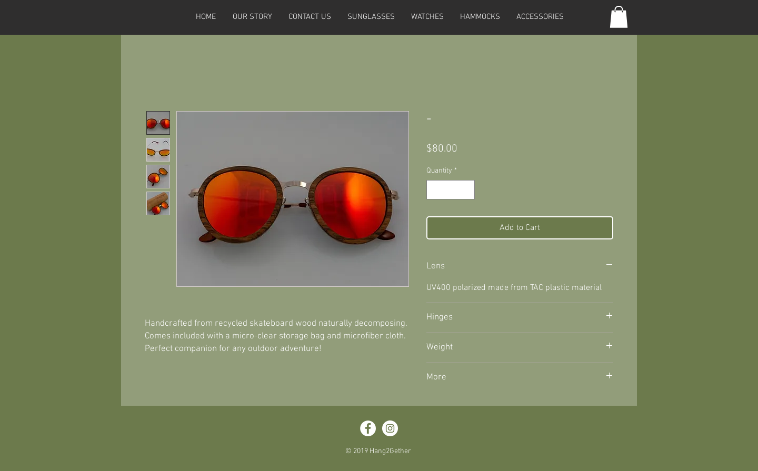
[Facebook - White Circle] (368, 428)
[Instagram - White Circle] (390, 428)
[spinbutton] (450, 190)
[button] (371, 17)
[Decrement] (434, 190)
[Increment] (466, 190)
